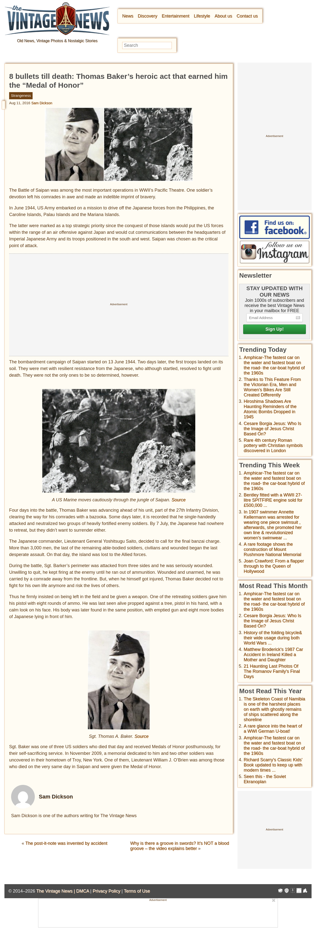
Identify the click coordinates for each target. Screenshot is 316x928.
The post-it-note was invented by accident (66, 843)
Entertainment (175, 16)
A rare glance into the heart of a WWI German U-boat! (273, 729)
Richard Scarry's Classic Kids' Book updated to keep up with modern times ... (273, 765)
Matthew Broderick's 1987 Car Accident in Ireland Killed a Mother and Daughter (273, 654)
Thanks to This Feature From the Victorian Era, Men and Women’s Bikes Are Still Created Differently (272, 387)
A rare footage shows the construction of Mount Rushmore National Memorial (272, 549)
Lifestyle (202, 16)
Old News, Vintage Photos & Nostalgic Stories (57, 41)
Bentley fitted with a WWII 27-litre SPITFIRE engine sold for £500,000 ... (273, 500)
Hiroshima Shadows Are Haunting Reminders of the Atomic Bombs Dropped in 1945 (270, 409)
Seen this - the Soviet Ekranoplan (265, 779)
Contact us (247, 16)
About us (223, 16)
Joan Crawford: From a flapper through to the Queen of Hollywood (274, 566)
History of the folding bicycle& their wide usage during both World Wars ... (273, 637)
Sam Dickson (41, 103)
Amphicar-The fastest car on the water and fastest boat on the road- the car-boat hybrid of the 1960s (274, 365)
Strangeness (21, 96)
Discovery (147, 16)
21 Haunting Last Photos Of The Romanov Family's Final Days (272, 671)
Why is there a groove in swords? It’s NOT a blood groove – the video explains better (179, 846)
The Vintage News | (56, 891)
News (127, 16)
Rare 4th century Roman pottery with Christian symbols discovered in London (273, 445)
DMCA (82, 891)
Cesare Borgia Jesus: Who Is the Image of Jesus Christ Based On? (272, 428)
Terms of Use (137, 891)
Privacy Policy (106, 891)
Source (179, 499)
